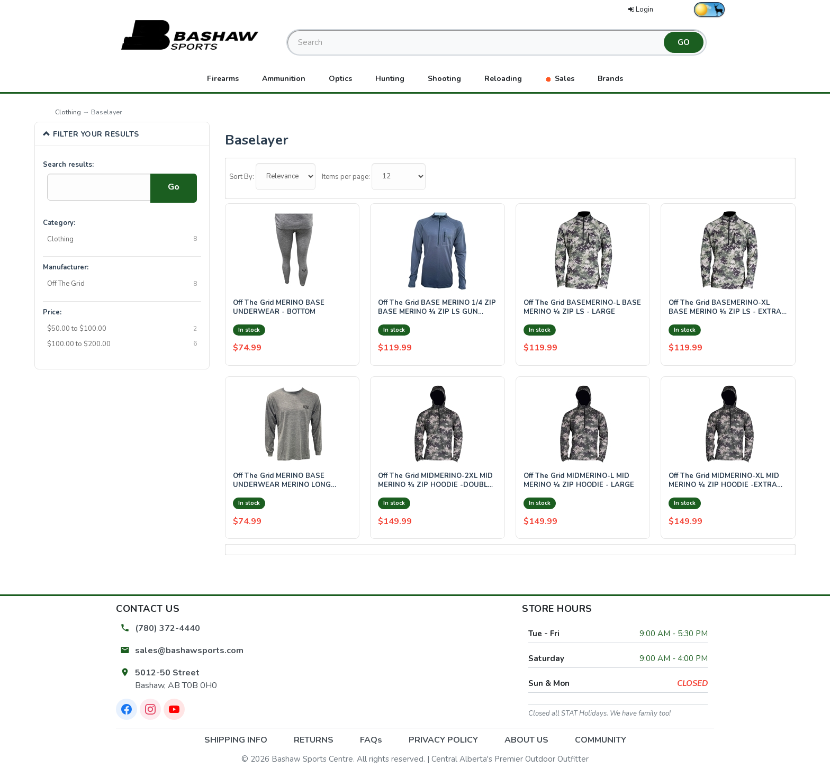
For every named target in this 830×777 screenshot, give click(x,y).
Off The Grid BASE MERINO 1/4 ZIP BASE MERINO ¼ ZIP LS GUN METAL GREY (437, 308)
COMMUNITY (600, 740)
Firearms (223, 79)
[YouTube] (174, 709)
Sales (559, 79)
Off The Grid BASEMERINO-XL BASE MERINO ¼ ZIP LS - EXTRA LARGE (725, 308)
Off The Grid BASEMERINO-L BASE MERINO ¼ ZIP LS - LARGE (582, 308)
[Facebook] (126, 709)
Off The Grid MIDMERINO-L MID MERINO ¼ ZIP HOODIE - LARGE (579, 481)
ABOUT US (526, 740)
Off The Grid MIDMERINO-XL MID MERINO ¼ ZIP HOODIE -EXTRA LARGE (724, 481)
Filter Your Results (91, 133)
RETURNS (313, 740)
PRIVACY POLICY (443, 740)
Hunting (389, 79)
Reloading (503, 79)
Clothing (68, 111)
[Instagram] (150, 709)
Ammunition (283, 79)
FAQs (371, 740)
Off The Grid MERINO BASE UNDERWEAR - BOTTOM (278, 308)
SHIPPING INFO (235, 740)
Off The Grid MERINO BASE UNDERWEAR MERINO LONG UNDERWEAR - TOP (282, 481)
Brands (610, 79)
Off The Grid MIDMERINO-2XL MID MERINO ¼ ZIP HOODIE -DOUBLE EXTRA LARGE (435, 481)
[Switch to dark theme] (709, 9)
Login (640, 9)
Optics (340, 79)
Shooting (444, 79)
